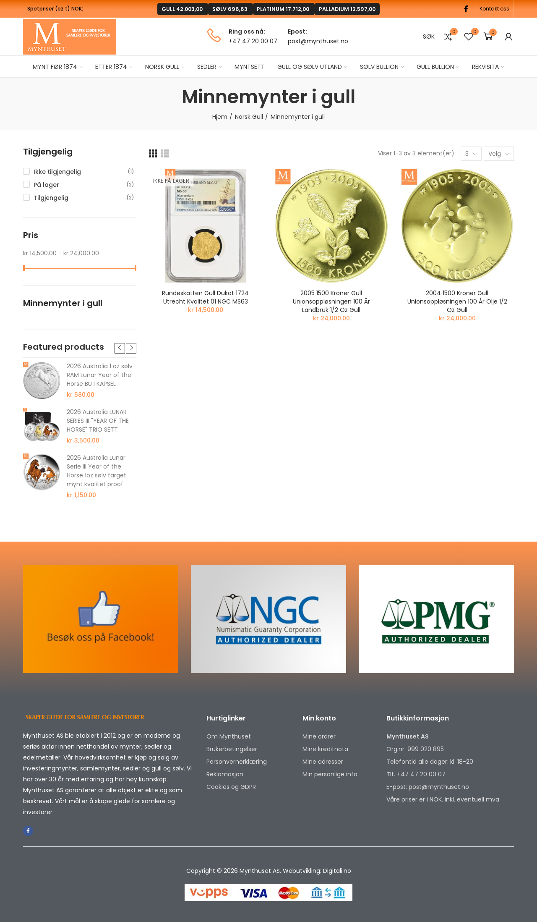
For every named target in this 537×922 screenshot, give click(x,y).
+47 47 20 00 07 (253, 41)
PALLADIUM (319, 9)
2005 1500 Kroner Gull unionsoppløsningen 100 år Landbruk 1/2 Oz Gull (331, 301)
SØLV (238, 9)
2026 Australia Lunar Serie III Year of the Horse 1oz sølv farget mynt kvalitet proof (96, 470)
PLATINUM (274, 9)
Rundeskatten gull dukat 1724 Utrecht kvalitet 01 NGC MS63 (205, 297)
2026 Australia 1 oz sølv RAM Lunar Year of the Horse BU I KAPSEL (100, 375)
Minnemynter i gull (62, 303)
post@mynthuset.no (318, 41)
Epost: (297, 31)
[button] (494, 9)
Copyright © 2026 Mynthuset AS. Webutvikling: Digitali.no (268, 871)
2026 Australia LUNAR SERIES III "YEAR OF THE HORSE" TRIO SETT (98, 421)
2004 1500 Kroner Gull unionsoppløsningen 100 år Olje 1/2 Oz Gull (457, 301)
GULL (209, 9)
